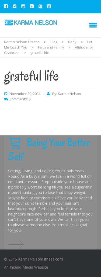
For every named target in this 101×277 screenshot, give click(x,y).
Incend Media (21, 267)
